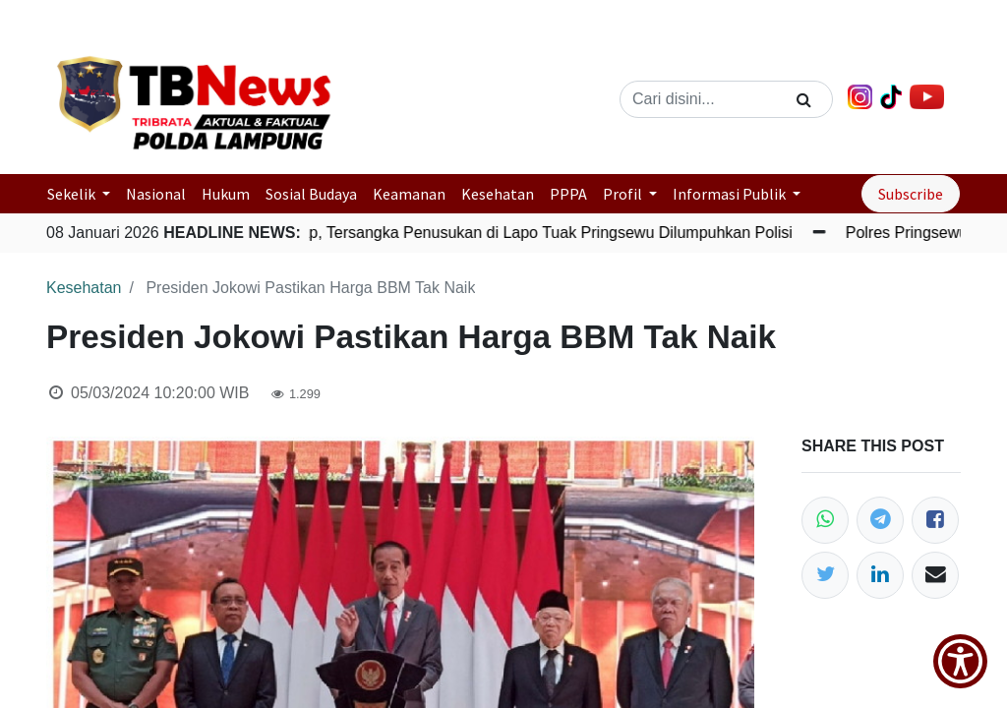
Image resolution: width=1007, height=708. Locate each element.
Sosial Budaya (311, 194)
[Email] (935, 575)
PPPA (568, 194)
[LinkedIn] (880, 575)
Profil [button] (624, 194)
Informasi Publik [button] (731, 194)
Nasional (156, 194)
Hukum (226, 194)
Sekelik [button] (72, 194)
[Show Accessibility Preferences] (960, 661)
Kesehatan (497, 194)
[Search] (804, 99)
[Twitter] (825, 575)
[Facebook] (935, 520)
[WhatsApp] (825, 520)
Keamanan (409, 194)
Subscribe (910, 194)
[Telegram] (880, 520)
